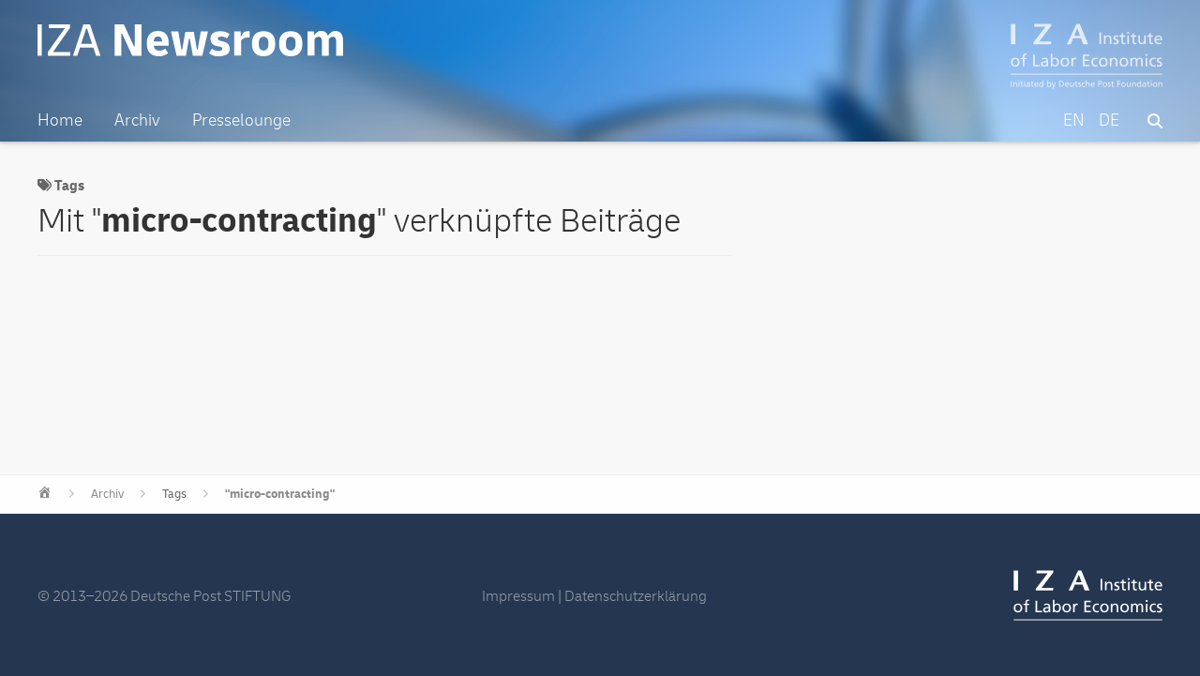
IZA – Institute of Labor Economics (1087, 56)
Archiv (107, 494)
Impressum (518, 596)
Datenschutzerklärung (635, 596)
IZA (1087, 595)
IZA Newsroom (190, 40)
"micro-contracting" (280, 494)
